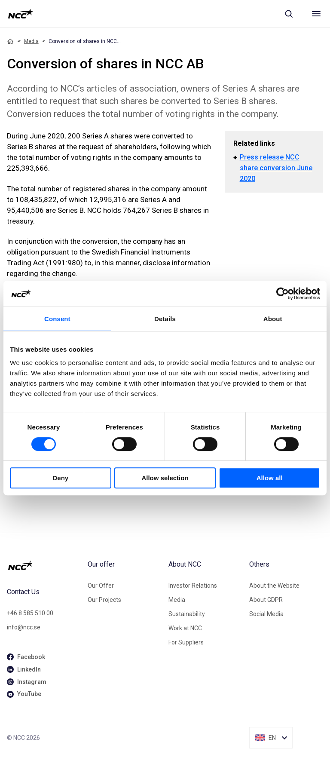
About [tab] (272, 318)
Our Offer (101, 585)
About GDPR (266, 599)
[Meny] (316, 14)
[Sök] (288, 14)
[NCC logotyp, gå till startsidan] (20, 14)
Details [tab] (165, 318)
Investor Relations (192, 585)
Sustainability (186, 613)
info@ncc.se (23, 627)
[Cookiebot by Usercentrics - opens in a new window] (282, 293)
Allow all (270, 478)
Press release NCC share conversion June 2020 (276, 168)
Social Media (266, 613)
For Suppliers (186, 642)
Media (31, 41)
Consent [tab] (57, 318)
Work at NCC (185, 628)
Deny (60, 478)
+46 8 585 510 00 (30, 613)
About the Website (274, 585)
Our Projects (104, 599)
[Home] (10, 41)
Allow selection (164, 478)
